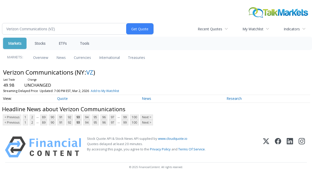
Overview (40, 57)
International (109, 57)
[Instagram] (302, 147)
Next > (146, 117)
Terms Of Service (191, 149)
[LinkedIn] (290, 147)
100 (134, 117)
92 (69, 117)
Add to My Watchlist (105, 91)
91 (61, 117)
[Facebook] (278, 147)
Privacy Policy (160, 149)
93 (78, 117)
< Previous (12, 117)
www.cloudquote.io (172, 138)
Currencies (82, 57)
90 (52, 117)
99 (125, 117)
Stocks (40, 43)
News (61, 57)
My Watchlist (252, 29)
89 (44, 117)
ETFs (63, 43)
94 (86, 117)
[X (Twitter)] (266, 147)
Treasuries (136, 57)
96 (104, 117)
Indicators (292, 29)
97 (112, 117)
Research (234, 98)
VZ (89, 72)
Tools (84, 43)
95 (95, 117)
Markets (14, 43)
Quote (62, 98)
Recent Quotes (210, 29)
